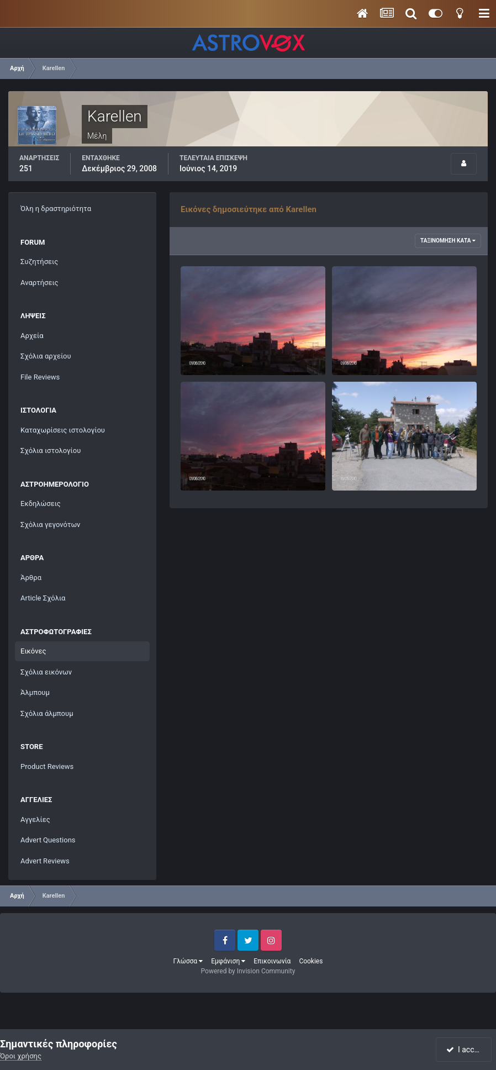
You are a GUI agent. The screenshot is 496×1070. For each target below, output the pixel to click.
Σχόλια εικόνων (46, 672)
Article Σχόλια (42, 598)
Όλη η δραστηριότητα (55, 208)
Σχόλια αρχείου (45, 356)
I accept (464, 1049)
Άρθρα (30, 577)
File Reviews (40, 377)
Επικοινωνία (272, 961)
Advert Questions (48, 840)
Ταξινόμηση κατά (448, 241)
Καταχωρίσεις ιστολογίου (62, 430)
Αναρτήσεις (39, 282)
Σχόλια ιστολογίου (50, 450)
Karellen (216, 362)
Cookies (311, 961)
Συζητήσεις (39, 261)
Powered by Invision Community (248, 971)
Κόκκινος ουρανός (217, 465)
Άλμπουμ (35, 692)
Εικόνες (33, 651)
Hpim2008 (356, 349)
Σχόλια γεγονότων (50, 524)
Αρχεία (32, 335)
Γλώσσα (188, 961)
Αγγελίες (35, 819)
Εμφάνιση (228, 961)
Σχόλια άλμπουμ (46, 713)
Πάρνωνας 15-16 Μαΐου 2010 (387, 465)
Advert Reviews (45, 861)
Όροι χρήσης (20, 1056)
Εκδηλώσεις (40, 503)
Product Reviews (46, 766)
